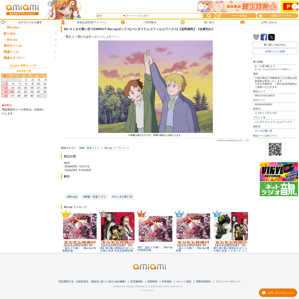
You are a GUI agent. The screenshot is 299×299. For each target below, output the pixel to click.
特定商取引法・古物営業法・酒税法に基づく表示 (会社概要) (92, 281)
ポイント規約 (183, 281)
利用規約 (167, 281)
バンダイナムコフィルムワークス (273, 121)
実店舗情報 (136, 281)
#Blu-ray (72, 196)
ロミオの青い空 (263, 130)
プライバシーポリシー (228, 281)
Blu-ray (108, 147)
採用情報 (152, 281)
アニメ (121, 147)
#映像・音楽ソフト (94, 196)
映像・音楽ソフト (89, 147)
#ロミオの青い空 (122, 196)
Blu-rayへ (13, 27)
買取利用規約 (203, 281)
